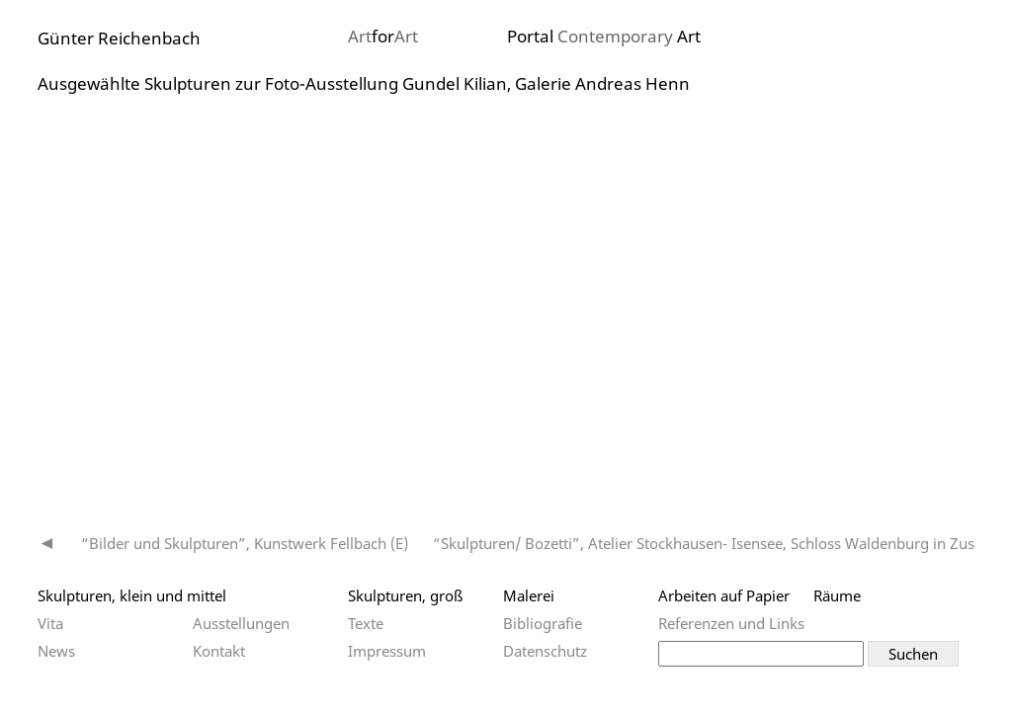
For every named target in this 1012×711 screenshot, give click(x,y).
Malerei (528, 595)
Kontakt (219, 651)
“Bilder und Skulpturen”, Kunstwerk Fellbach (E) (244, 543)
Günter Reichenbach (119, 38)
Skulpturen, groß (405, 595)
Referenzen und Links (731, 623)
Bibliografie (542, 623)
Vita (50, 623)
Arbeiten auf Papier (724, 595)
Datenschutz (545, 651)
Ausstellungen (241, 623)
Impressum (387, 651)
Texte (365, 623)
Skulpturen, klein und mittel (132, 595)
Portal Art (604, 36)
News (56, 651)
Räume (837, 595)
